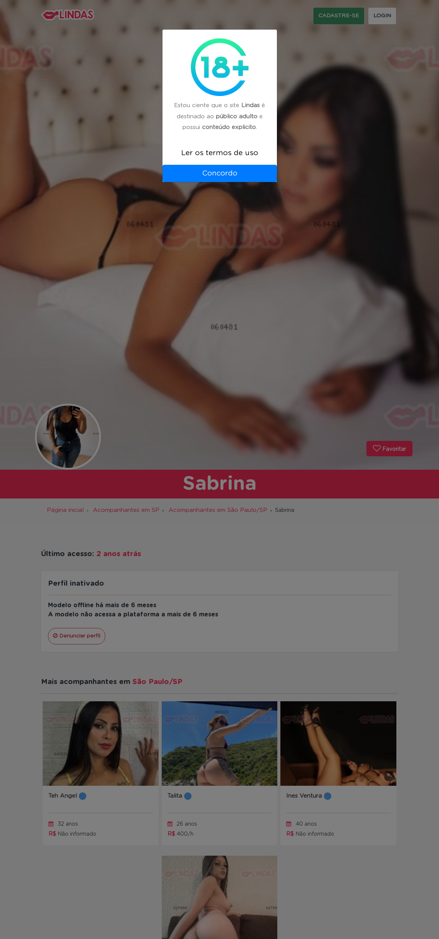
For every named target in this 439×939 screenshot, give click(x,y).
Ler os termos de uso (219, 153)
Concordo (219, 173)
